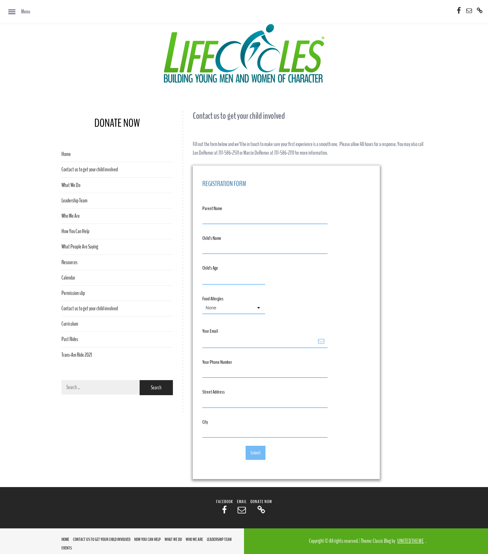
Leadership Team (74, 200)
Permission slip (73, 293)
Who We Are (70, 216)
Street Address (213, 391)
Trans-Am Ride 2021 (76, 355)
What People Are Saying (79, 246)
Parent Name (212, 208)
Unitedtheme (410, 541)
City (205, 422)
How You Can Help (75, 231)
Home (66, 154)
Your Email (210, 331)
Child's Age (210, 268)
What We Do (70, 185)
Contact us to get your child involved (89, 169)
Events (66, 548)
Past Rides (69, 339)
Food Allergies (213, 298)
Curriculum (69, 324)
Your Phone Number (217, 362)
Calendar (68, 277)
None (211, 307)
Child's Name (211, 238)
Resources (69, 262)
